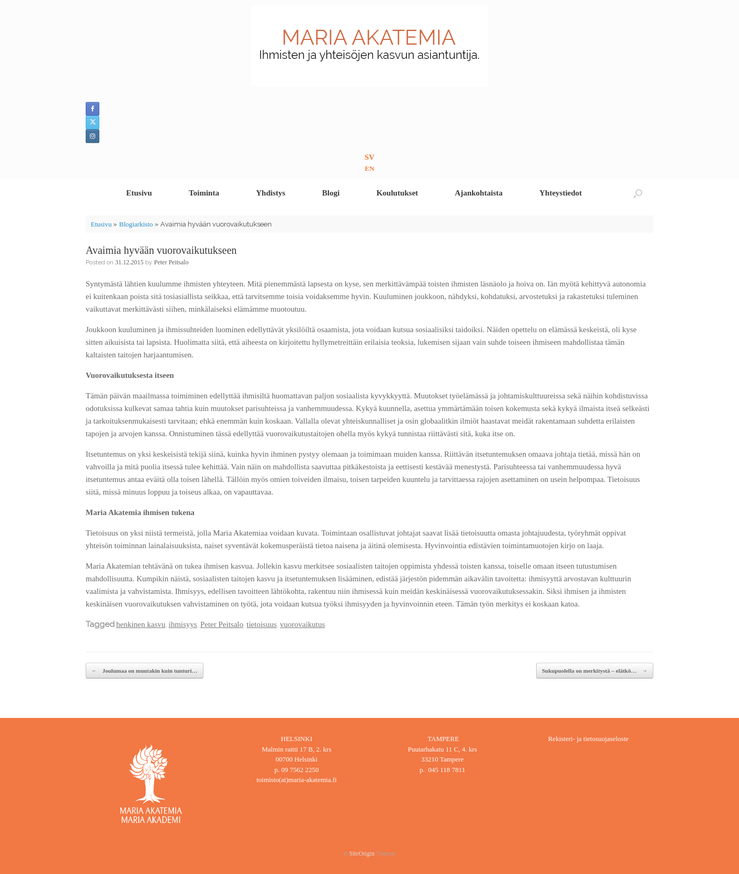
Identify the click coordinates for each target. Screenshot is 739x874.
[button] (637, 193)
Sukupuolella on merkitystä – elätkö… (595, 670)
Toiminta (204, 193)
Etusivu (139, 193)
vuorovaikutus (302, 624)
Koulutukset (397, 193)
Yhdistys (270, 193)
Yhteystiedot (560, 193)
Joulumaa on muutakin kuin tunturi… (144, 670)
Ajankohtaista (478, 193)
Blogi (331, 193)
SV (369, 157)
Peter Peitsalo (171, 262)
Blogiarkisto (135, 224)
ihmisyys (183, 624)
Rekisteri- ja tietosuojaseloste (588, 739)
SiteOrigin (362, 853)
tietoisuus (262, 624)
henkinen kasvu (141, 624)
